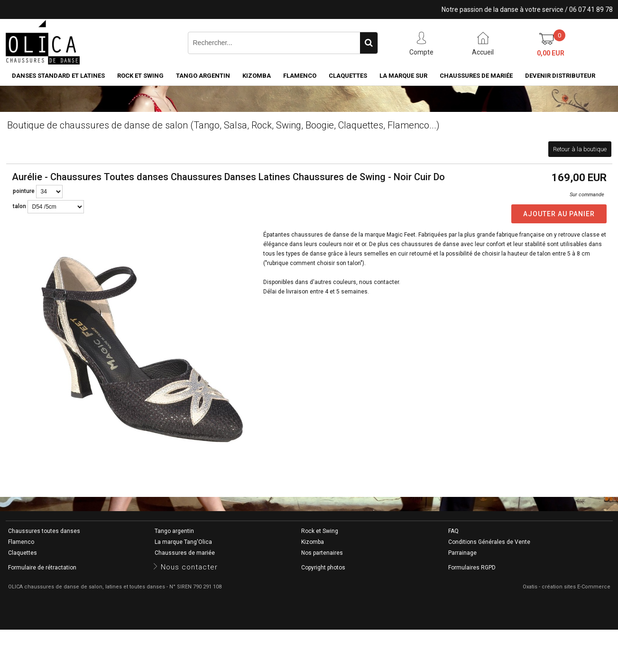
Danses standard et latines (58, 75)
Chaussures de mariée (476, 75)
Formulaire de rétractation (42, 567)
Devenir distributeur (560, 75)
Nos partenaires (322, 553)
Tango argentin (203, 75)
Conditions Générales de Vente (489, 542)
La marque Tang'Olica (183, 542)
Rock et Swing (140, 75)
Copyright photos (323, 567)
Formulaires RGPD (472, 567)
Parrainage (462, 553)
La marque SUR (403, 75)
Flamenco (299, 75)
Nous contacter (189, 567)
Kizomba (256, 75)
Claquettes (348, 75)
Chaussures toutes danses (44, 531)
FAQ (453, 531)
